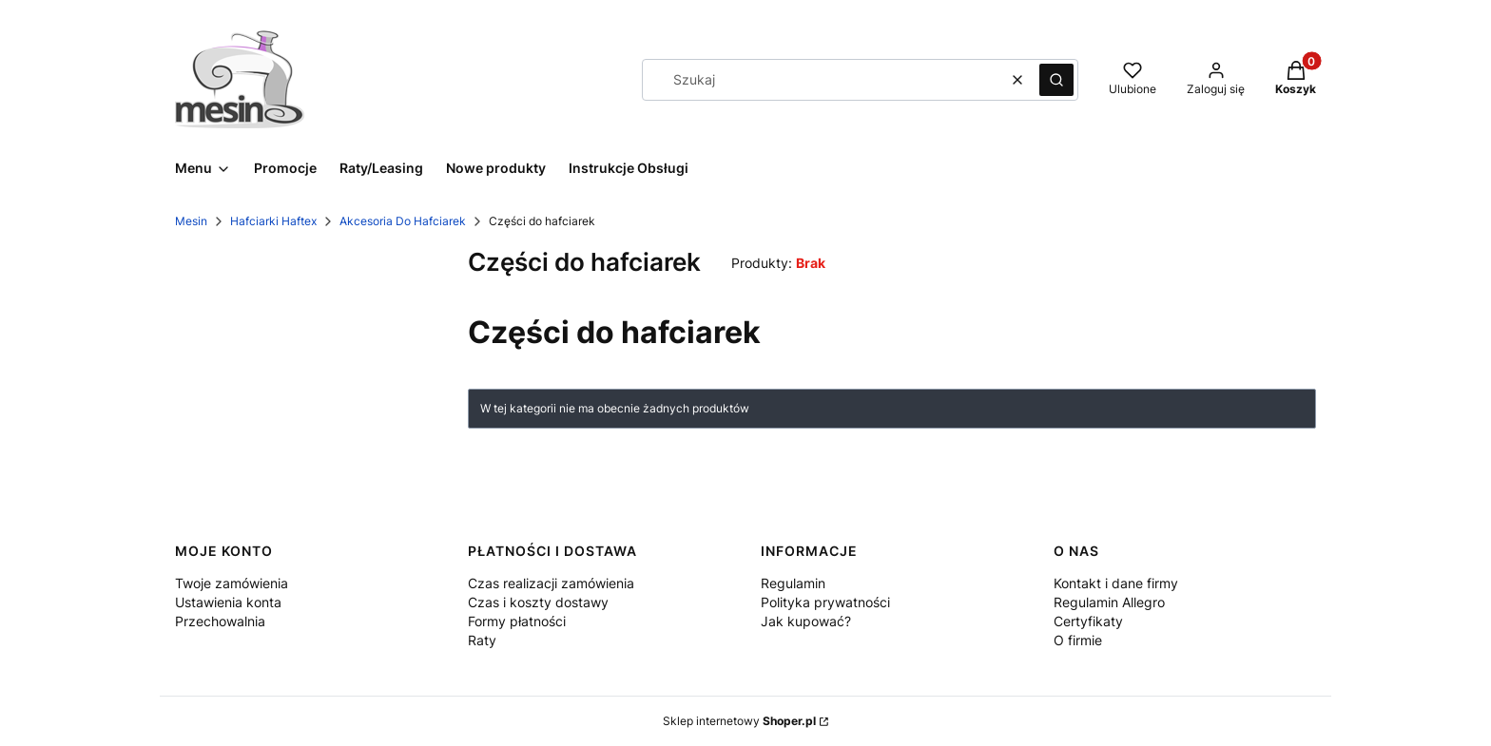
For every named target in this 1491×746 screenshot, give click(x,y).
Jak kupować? (806, 621)
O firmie (1078, 640)
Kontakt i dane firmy (1116, 583)
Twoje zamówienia (231, 583)
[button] (1056, 80)
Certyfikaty (1088, 621)
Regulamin (793, 583)
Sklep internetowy (739, 721)
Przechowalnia (220, 621)
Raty (482, 640)
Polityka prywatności (825, 602)
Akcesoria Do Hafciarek (402, 221)
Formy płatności (517, 621)
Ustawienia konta (228, 602)
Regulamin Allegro (1109, 602)
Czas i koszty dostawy (538, 602)
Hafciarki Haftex (273, 221)
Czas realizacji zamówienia (551, 583)
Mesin (191, 221)
